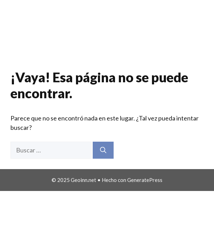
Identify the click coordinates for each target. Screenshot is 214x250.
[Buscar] (103, 150)
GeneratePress (144, 180)
